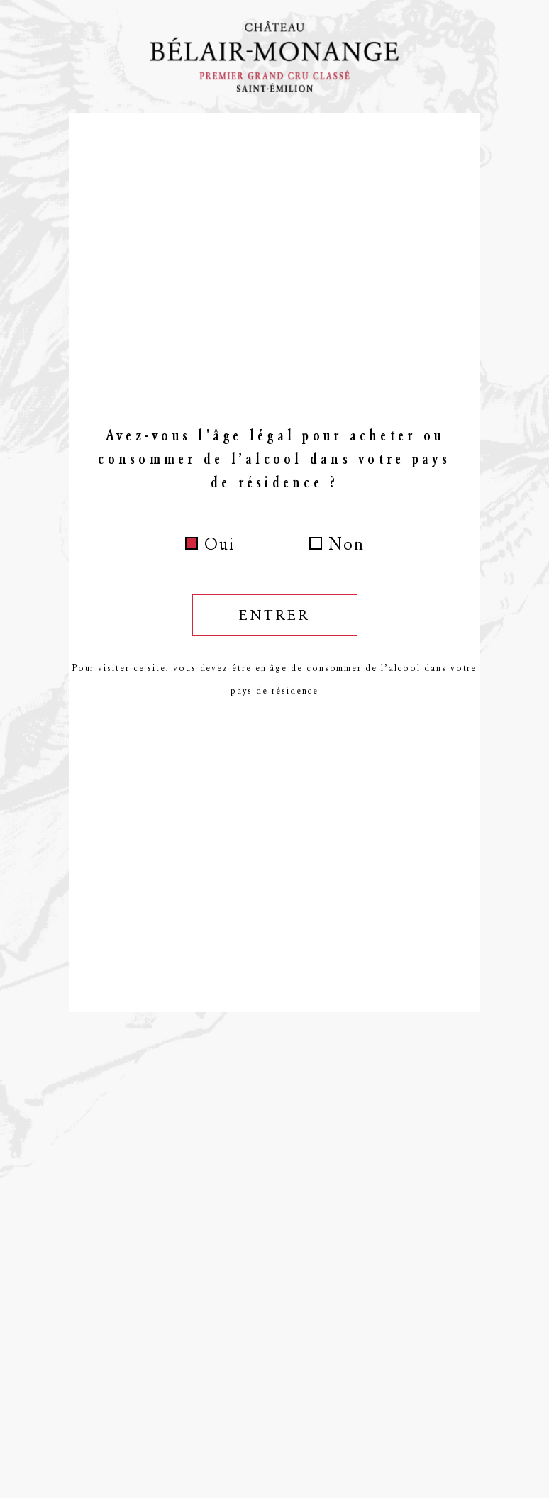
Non (346, 544)
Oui (219, 544)
